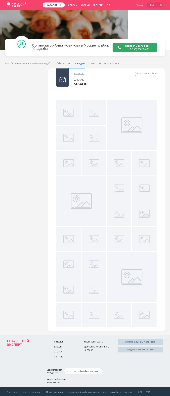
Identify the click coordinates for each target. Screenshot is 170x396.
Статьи (85, 4)
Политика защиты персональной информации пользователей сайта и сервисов (89, 392)
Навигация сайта (93, 341)
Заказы (72, 4)
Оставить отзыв (109, 63)
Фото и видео (76, 63)
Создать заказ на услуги (140, 349)
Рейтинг (98, 4)
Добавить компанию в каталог (96, 348)
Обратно (79, 73)
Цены (92, 63)
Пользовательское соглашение (24, 392)
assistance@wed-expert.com (83, 371)
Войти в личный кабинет (140, 342)
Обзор (60, 63)
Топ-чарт (59, 356)
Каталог (58, 341)
